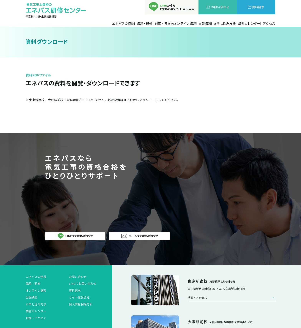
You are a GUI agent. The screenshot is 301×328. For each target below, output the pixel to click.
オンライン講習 (36, 290)
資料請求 (75, 290)
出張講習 (32, 297)
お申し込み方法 (36, 304)
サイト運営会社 (79, 297)
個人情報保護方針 (81, 304)
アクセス (269, 23)
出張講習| (205, 23)
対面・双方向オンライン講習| (176, 23)
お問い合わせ (78, 276)
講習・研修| (145, 23)
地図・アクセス (36, 318)
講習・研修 (33, 283)
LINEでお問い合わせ (82, 283)
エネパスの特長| (123, 23)
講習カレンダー (36, 311)
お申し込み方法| (225, 23)
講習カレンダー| (249, 23)
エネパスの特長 (36, 276)
